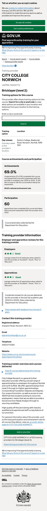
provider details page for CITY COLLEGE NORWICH (22, 423)
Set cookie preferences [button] (23, 28)
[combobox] (23, 118)
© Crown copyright (23, 505)
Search (4, 59)
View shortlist (9, 65)
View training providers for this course (20, 444)
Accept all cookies (23, 22)
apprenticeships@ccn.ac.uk (14, 335)
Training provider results (14, 61)
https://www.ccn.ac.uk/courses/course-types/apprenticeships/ (19, 355)
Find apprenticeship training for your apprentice (20, 41)
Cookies (17, 475)
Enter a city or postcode (12, 114)
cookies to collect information (21, 8)
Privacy (24, 475)
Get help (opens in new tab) (12, 469)
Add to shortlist (23, 432)
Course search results (18, 59)
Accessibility (6, 475)
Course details (34, 59)
